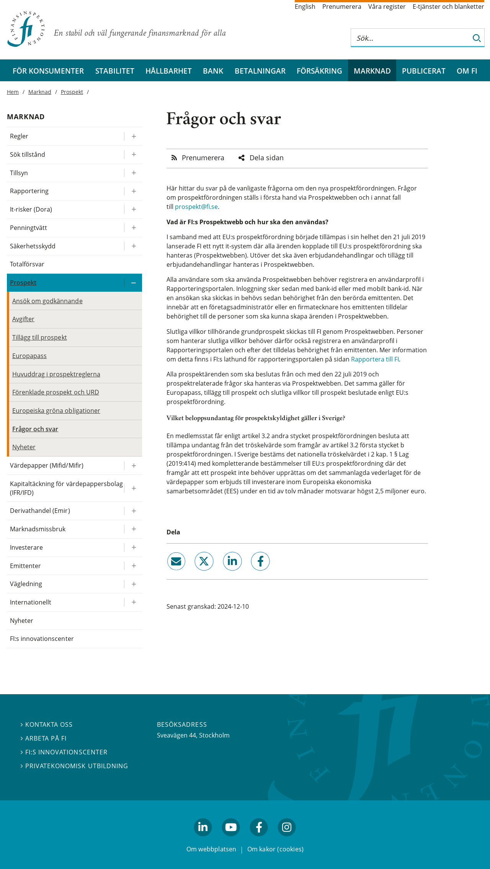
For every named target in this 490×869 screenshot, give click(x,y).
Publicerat (424, 71)
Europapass (29, 356)
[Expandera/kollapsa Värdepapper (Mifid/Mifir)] (133, 466)
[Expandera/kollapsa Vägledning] (133, 584)
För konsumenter (48, 71)
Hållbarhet (168, 71)
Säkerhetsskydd (33, 246)
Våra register (387, 6)
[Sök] (477, 38)
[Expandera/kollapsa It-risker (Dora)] (133, 209)
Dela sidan (267, 157)
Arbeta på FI (44, 738)
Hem (13, 91)
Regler (19, 136)
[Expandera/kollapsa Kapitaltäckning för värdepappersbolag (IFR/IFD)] (133, 488)
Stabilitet (114, 71)
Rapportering (29, 191)
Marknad (372, 71)
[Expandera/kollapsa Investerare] (133, 548)
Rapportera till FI (375, 359)
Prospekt (72, 91)
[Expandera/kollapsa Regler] (133, 136)
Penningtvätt (28, 227)
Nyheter (24, 447)
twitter (193, 573)
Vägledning (26, 584)
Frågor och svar (35, 429)
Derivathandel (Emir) (40, 510)
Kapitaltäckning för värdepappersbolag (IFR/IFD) (66, 488)
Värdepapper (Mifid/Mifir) (46, 465)
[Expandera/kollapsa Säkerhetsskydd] (133, 246)
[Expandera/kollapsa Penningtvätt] (133, 228)
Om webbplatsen (211, 849)
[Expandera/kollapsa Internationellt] (133, 602)
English (305, 6)
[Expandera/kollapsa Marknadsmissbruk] (133, 529)
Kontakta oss (47, 724)
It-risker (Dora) (31, 209)
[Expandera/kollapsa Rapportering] (133, 191)
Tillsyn (19, 173)
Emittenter (25, 566)
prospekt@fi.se (196, 206)
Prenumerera (341, 6)
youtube (231, 839)
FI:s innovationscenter (42, 638)
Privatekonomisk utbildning (74, 766)
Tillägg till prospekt (39, 337)
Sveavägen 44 (176, 735)
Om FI (467, 71)
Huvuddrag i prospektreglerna (56, 374)
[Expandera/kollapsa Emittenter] (133, 566)
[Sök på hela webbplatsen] (410, 38)
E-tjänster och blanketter (448, 6)
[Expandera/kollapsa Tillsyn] (133, 173)
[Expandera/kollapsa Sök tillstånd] (133, 155)
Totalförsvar (27, 264)
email (169, 573)
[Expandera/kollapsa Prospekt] (133, 283)
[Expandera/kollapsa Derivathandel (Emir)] (133, 511)
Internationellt (30, 602)
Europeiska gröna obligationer (56, 410)
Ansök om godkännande (47, 301)
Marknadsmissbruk (38, 529)
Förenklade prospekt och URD (55, 392)
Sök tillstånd (27, 154)
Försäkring (319, 71)
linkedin (221, 573)
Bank (213, 71)
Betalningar (260, 71)
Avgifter (23, 319)
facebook (251, 573)
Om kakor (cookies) (275, 849)
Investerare (26, 547)
